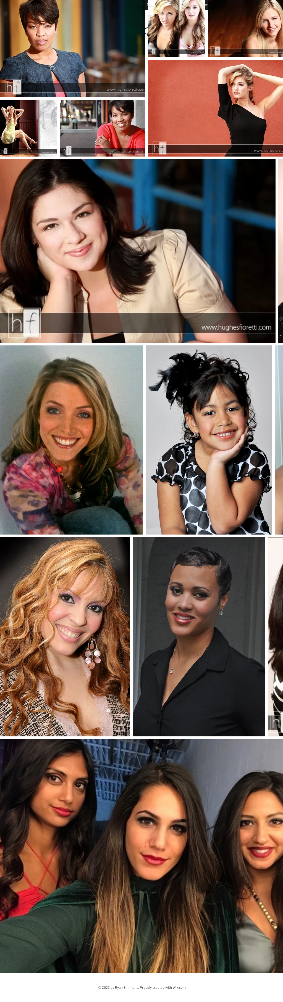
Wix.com (179, 988)
